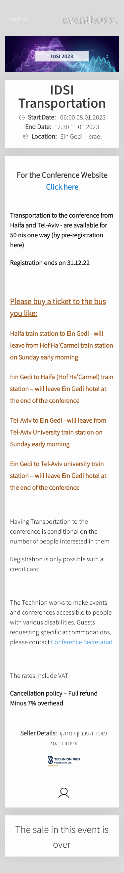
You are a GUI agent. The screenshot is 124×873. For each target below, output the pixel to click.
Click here (62, 186)
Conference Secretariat (81, 642)
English (18, 18)
